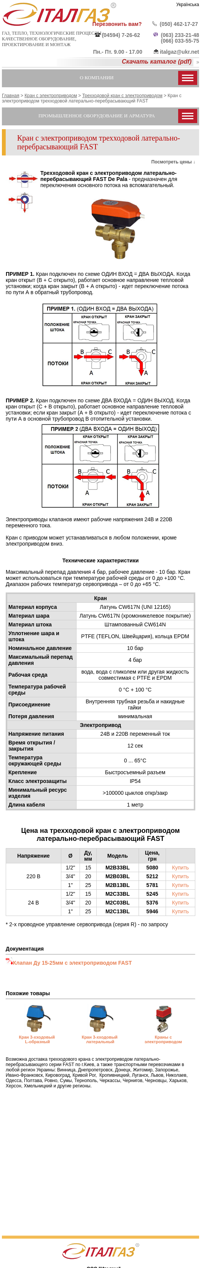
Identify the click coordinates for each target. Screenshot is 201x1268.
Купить (180, 868)
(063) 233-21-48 (180, 35)
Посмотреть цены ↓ (173, 162)
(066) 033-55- (177, 41)
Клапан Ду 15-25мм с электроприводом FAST (72, 963)
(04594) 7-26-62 (121, 35)
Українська (187, 4)
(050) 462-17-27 (179, 24)
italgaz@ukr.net (179, 52)
